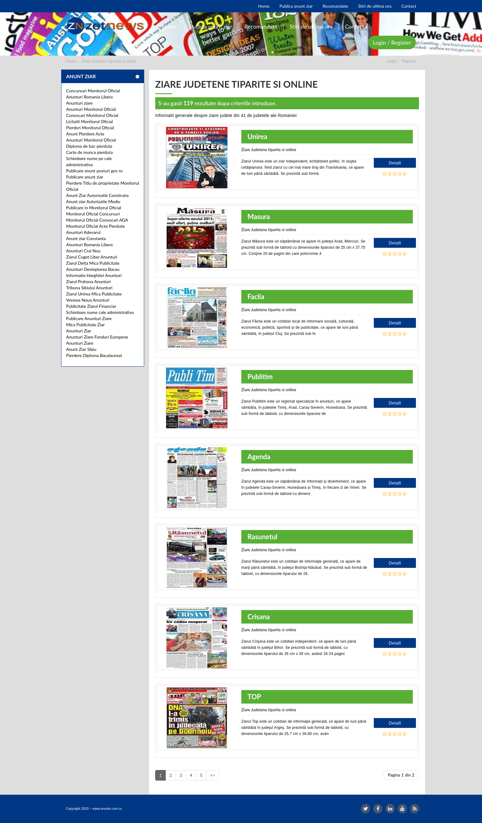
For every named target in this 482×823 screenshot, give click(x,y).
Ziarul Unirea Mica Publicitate (94, 293)
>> (212, 775)
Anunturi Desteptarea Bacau (93, 269)
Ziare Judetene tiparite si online (109, 60)
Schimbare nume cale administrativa (100, 312)
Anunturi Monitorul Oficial (91, 109)
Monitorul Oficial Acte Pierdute (95, 226)
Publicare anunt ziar (84, 176)
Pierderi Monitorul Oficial (90, 127)
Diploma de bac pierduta (89, 146)
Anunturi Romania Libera (89, 96)
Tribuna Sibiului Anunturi (89, 287)
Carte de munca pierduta (89, 152)
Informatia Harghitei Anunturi (94, 275)
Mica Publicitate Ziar (85, 324)
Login (392, 60)
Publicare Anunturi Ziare (89, 318)
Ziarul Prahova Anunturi (88, 281)
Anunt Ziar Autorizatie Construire (97, 195)
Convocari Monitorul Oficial (92, 115)
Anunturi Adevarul (83, 232)
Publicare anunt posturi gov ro (94, 170)
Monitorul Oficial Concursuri (93, 213)
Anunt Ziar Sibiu (81, 349)
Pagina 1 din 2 (401, 774)
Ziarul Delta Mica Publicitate (93, 263)
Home (71, 60)
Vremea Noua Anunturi (87, 300)
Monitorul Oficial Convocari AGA (97, 220)
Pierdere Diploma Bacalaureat (94, 355)
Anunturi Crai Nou (83, 250)
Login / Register (392, 42)
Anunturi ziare (79, 103)
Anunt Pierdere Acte (85, 133)
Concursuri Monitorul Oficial (93, 90)
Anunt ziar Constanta (86, 238)
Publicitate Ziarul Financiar (91, 306)
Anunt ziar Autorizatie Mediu (93, 201)
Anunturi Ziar (78, 330)
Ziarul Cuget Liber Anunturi (91, 256)
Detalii (395, 162)
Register (409, 60)
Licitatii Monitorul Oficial (89, 121)
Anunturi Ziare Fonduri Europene (97, 336)
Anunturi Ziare (79, 343)
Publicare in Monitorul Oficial (93, 207)
